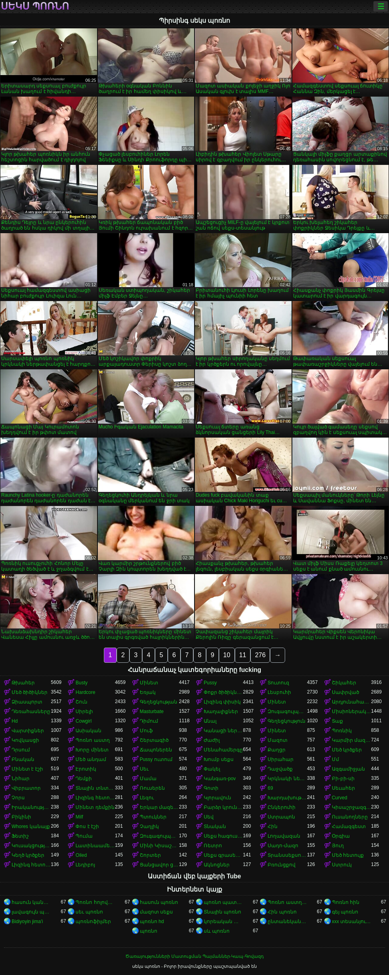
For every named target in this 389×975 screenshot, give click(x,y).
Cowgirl (83, 721)
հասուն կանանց (31, 902)
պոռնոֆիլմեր (93, 921)
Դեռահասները (31, 711)
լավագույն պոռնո (31, 912)
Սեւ (144, 769)
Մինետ (149, 683)
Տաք (337, 721)
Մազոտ (278, 740)
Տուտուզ (278, 683)
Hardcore (85, 692)
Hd (15, 721)
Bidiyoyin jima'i (27, 921)
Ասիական (88, 730)
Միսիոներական (351, 711)
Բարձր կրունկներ (223, 807)
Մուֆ (146, 730)
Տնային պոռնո (222, 912)
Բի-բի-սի (343, 778)
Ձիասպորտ (27, 702)
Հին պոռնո (282, 912)
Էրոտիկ (85, 769)
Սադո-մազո (283, 845)
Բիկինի (21, 817)
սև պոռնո (217, 931)
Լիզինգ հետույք (95, 798)
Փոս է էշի (87, 826)
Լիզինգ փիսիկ (222, 702)
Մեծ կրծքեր (347, 750)
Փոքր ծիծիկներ (223, 692)
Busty (81, 683)
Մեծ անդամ (90, 759)
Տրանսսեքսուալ (287, 855)
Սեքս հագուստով (223, 836)
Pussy (210, 683)
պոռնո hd (152, 921)
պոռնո (148, 931)
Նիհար (21, 778)
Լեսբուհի (279, 692)
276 (260, 655)
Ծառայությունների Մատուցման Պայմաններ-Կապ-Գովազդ (194, 956)
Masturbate (152, 711)
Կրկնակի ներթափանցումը (287, 778)
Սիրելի (84, 711)
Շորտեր (150, 855)
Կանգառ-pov (220, 778)
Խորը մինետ (91, 750)
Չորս (18, 798)
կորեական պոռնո (223, 921)
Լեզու (147, 798)
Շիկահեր (344, 683)
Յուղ (338, 845)
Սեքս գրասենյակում (223, 855)
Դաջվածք (280, 769)
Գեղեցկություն (287, 721)
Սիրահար (281, 759)
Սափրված (345, 692)
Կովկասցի (25, 740)
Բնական (23, 759)
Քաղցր (277, 750)
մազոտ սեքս (156, 912)
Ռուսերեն (152, 788)
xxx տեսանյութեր (351, 921)
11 (242, 655)
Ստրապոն (281, 817)
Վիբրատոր (26, 788)
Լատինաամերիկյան (95, 845)
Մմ (335, 759)
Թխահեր (23, 683)
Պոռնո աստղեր (287, 902)
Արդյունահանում (351, 702)
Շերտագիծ (154, 740)
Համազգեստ (349, 826)
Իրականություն (31, 807)
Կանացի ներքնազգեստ (223, 730)
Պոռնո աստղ (92, 740)
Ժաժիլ (212, 740)
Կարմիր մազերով (351, 740)
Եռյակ (148, 692)
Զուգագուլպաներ (287, 711)
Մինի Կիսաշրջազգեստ (159, 845)
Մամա (148, 778)
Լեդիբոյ (85, 865)
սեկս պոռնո (35, 6)
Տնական (215, 826)
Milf (79, 817)
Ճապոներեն (156, 750)
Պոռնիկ (342, 730)
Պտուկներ (153, 817)
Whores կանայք (31, 826)
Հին (273, 826)
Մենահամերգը (223, 750)
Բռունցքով (282, 865)
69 (270, 788)
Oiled (81, 855)
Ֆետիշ (20, 836)
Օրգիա (341, 836)
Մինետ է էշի (27, 769)
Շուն (81, 702)
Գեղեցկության (158, 702)
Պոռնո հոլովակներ (95, 902)
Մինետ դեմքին (94, 807)
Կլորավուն (217, 798)
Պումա (84, 836)
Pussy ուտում (156, 759)
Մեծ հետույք (348, 855)
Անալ (210, 721)
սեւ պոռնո (89, 912)
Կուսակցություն (31, 845)
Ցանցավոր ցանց (159, 865)
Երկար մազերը (159, 807)
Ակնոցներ (217, 865)
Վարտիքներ (28, 730)
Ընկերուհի (282, 807)
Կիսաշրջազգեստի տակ (351, 807)
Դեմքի (83, 778)
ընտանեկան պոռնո (287, 921)
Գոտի (211, 788)
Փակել (212, 769)
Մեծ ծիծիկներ (30, 692)
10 (226, 655)
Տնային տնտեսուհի (95, 788)
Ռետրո (213, 845)
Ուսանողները (350, 817)
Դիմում (149, 721)
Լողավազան (284, 836)
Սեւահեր (343, 788)
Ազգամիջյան (348, 769)
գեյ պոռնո (345, 912)
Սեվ (209, 817)
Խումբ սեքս (219, 759)
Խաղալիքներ (221, 711)
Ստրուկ (342, 865)
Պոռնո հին (345, 902)
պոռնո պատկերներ (223, 902)
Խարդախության (287, 798)
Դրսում (21, 750)
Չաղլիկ (149, 826)
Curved (339, 798)
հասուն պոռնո (159, 902)
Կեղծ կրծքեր (28, 855)
